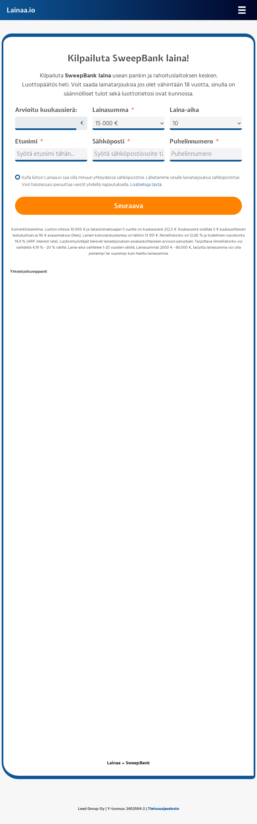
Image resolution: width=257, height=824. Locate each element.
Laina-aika (184, 110)
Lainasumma (110, 110)
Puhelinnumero (191, 141)
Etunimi (26, 141)
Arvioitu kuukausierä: (46, 110)
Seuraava (128, 205)
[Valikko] (242, 10)
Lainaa (113, 763)
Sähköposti (108, 141)
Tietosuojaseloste (163, 809)
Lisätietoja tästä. (146, 185)
